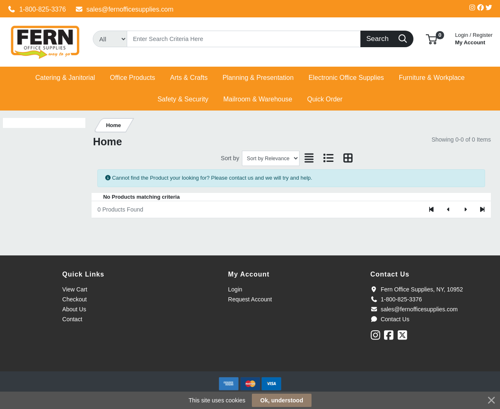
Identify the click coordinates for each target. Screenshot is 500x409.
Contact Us (389, 319)
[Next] (465, 209)
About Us (74, 309)
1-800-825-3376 (37, 9)
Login (235, 289)
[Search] (244, 39)
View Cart (74, 289)
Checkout (74, 299)
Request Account (250, 299)
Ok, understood (281, 400)
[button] (431, 39)
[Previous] (448, 209)
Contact (72, 319)
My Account (474, 38)
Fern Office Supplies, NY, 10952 (416, 289)
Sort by (230, 158)
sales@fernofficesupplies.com (124, 9)
